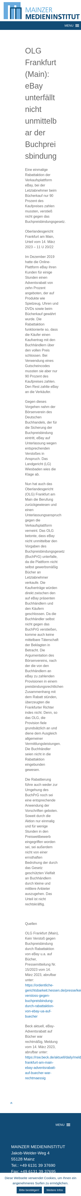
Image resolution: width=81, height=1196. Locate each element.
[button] (69, 25)
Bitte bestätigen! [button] (29, 1190)
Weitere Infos (54, 1190)
